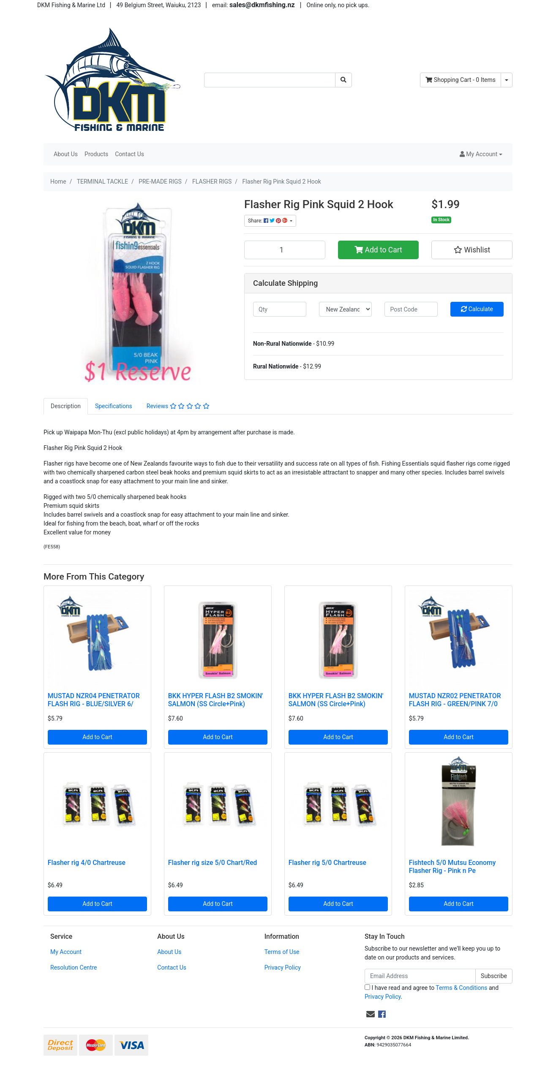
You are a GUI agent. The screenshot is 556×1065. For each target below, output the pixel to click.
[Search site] (343, 80)
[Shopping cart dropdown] (506, 80)
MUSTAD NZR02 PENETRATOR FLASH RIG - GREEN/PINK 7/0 (455, 700)
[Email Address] (420, 976)
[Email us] (370, 1014)
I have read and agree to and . (432, 992)
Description (66, 406)
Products (96, 154)
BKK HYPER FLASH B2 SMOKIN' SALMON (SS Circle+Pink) (215, 700)
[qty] (279, 309)
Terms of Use (282, 951)
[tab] (66, 406)
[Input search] (269, 80)
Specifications (113, 406)
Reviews (178, 406)
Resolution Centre (73, 967)
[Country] (345, 309)
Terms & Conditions (461, 987)
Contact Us (129, 154)
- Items (460, 79)
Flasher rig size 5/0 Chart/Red (212, 863)
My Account (66, 951)
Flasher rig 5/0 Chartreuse (327, 863)
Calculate (477, 309)
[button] (481, 154)
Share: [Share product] (268, 221)
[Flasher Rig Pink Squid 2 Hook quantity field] (284, 250)
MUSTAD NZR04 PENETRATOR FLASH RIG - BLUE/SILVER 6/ (94, 700)
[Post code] (411, 309)
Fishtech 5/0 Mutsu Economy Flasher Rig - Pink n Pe (452, 867)
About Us (66, 154)
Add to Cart (378, 250)
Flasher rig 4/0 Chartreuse (86, 863)
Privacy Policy (282, 967)
